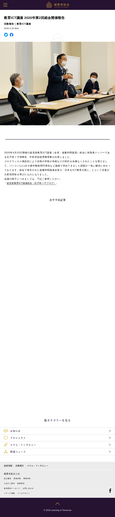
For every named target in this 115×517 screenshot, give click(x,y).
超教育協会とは (12, 473)
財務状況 (21, 483)
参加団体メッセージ (12, 488)
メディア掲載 (9, 493)
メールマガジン (23, 493)
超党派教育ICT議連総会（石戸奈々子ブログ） (31, 183)
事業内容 (27, 478)
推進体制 (17, 478)
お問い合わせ (28, 488)
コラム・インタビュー (37, 465)
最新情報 (8, 465)
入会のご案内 (9, 483)
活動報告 (19, 465)
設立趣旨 (7, 478)
